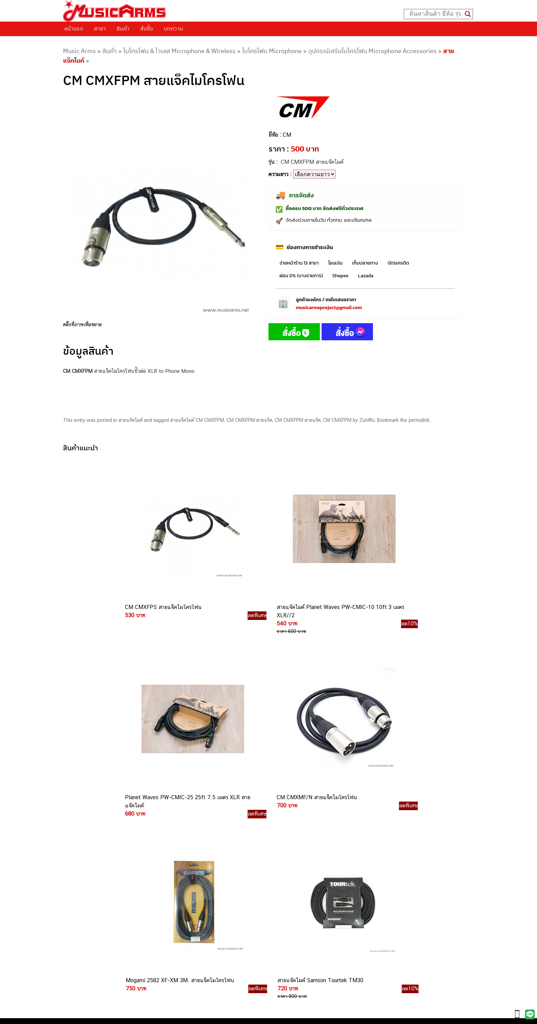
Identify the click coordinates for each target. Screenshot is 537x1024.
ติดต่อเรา (80, 815)
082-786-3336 (280, 866)
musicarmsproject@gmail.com (329, 307)
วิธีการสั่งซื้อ (83, 806)
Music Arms (79, 51)
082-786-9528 (268, 889)
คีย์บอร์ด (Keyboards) (368, 825)
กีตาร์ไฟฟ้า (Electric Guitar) (374, 809)
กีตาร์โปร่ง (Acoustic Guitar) (376, 817)
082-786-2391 (298, 928)
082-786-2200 (300, 874)
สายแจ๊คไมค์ (130, 420)
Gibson (353, 878)
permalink (419, 420)
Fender (352, 871)
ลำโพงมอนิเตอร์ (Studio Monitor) (380, 863)
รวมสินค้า (80, 832)
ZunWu (367, 420)
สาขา (100, 28)
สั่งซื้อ (146, 28)
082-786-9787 (284, 897)
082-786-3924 (265, 882)
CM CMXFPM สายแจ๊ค (298, 420)
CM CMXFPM (337, 420)
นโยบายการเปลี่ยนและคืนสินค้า (106, 823)
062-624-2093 (289, 818)
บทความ (173, 28)
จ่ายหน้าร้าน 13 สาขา (299, 263)
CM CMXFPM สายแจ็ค (249, 420)
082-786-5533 (283, 842)
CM (287, 135)
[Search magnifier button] (468, 14)
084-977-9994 (285, 850)
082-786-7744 (295, 858)
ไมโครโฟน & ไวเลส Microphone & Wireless (179, 51)
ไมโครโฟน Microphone (272, 51)
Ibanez (352, 886)
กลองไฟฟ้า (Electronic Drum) (377, 848)
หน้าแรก (73, 28)
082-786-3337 (285, 834)
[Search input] (435, 14)
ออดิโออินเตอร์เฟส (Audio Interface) (384, 855)
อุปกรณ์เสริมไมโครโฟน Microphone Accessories (372, 51)
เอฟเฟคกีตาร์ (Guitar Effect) (375, 840)
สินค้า (122, 28)
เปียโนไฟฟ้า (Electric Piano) (376, 832)
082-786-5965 (299, 921)
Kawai (351, 894)
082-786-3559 (285, 826)
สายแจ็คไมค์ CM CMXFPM (197, 420)
